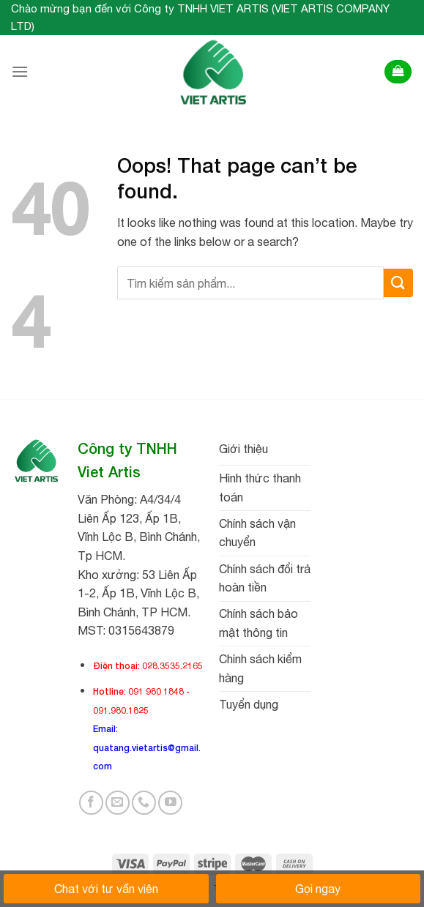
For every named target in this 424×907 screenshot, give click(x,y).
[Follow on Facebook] (91, 803)
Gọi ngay (318, 888)
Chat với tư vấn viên (106, 888)
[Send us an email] (117, 803)
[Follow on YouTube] (170, 803)
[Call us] (144, 803)
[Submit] (398, 283)
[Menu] (20, 71)
